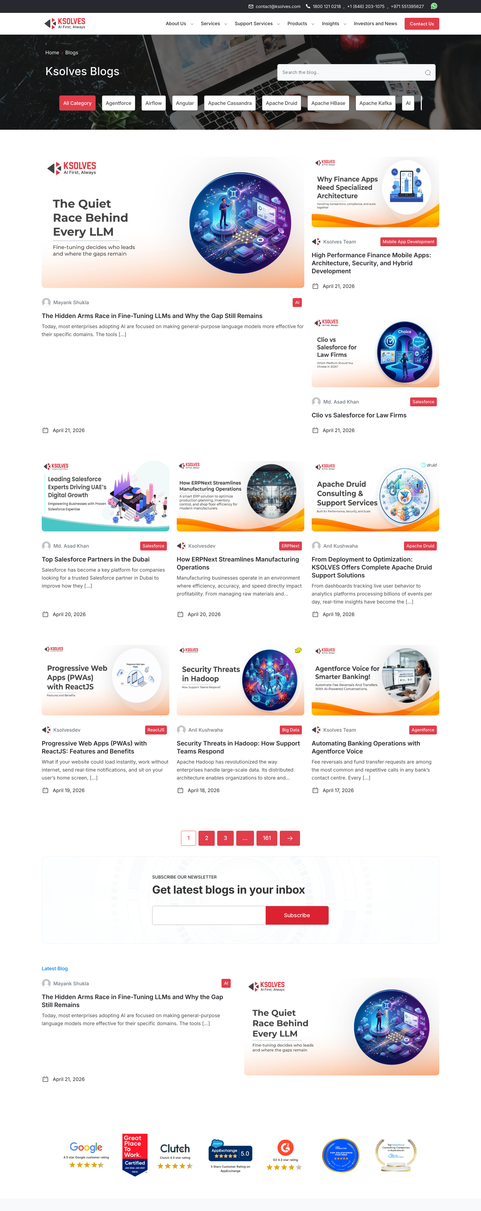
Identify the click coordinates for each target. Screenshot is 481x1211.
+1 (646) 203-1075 (365, 6)
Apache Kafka (376, 103)
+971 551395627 (407, 6)
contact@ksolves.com (278, 6)
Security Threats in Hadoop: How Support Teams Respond (238, 747)
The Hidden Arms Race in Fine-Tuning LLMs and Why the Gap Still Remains (152, 316)
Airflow (153, 103)
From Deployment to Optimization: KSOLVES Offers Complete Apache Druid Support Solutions (372, 567)
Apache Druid (281, 103)
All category (77, 103)
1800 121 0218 (327, 6)
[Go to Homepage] (65, 23)
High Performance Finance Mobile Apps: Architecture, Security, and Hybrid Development (371, 263)
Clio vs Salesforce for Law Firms (359, 415)
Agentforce (118, 103)
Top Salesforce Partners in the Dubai (96, 559)
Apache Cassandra (230, 103)
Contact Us (422, 23)
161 (267, 838)
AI (408, 103)
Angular (185, 103)
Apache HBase (328, 103)
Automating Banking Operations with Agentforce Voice (366, 747)
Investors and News (375, 23)
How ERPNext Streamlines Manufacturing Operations (238, 563)
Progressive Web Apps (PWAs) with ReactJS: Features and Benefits (94, 747)
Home (52, 52)
